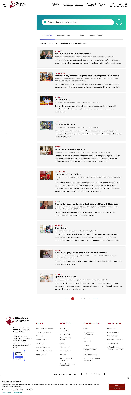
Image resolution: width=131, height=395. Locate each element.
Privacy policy (18, 392)
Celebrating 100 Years (43, 332)
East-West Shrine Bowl (115, 340)
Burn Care (60, 228)
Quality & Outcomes (43, 347)
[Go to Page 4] (84, 298)
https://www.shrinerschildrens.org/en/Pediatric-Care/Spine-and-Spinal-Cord (81, 280)
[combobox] (126, 5)
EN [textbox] (126, 6)
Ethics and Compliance (44, 351)
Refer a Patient (65, 334)
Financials (86, 345)
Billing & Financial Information (66, 359)
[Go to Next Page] (95, 299)
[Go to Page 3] (80, 298)
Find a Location (65, 351)
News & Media (112, 328)
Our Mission (40, 336)
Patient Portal (65, 347)
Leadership (39, 343)
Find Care (63, 354)
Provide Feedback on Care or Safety (67, 365)
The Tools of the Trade (67, 174)
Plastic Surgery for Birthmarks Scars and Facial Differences (86, 204)
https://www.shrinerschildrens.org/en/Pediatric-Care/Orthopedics (77, 102)
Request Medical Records (66, 339)
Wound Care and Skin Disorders (72, 53)
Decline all (117, 389)
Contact (62, 343)
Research (86, 338)
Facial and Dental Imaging (69, 149)
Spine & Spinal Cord (65, 277)
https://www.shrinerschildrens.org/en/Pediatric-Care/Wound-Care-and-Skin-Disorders (84, 57)
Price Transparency (90, 354)
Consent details (6, 392)
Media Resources (113, 332)
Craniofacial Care (64, 124)
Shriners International (115, 336)
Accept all (117, 385)
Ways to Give (87, 341)
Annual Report (41, 354)
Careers (86, 328)
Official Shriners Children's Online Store (115, 348)
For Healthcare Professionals (88, 333)
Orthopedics (62, 99)
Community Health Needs (90, 350)
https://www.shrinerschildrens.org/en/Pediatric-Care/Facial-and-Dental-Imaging (82, 152)
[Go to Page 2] (76, 298)
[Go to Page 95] (89, 298)
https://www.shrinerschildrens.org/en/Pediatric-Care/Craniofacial (77, 127)
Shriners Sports (112, 343)
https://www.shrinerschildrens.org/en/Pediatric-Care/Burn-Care (76, 231)
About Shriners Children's (45, 328)
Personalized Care (42, 340)
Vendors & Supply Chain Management (91, 359)
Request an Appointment (64, 329)
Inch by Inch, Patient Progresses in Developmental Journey (87, 75)
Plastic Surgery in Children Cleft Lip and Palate (80, 253)
